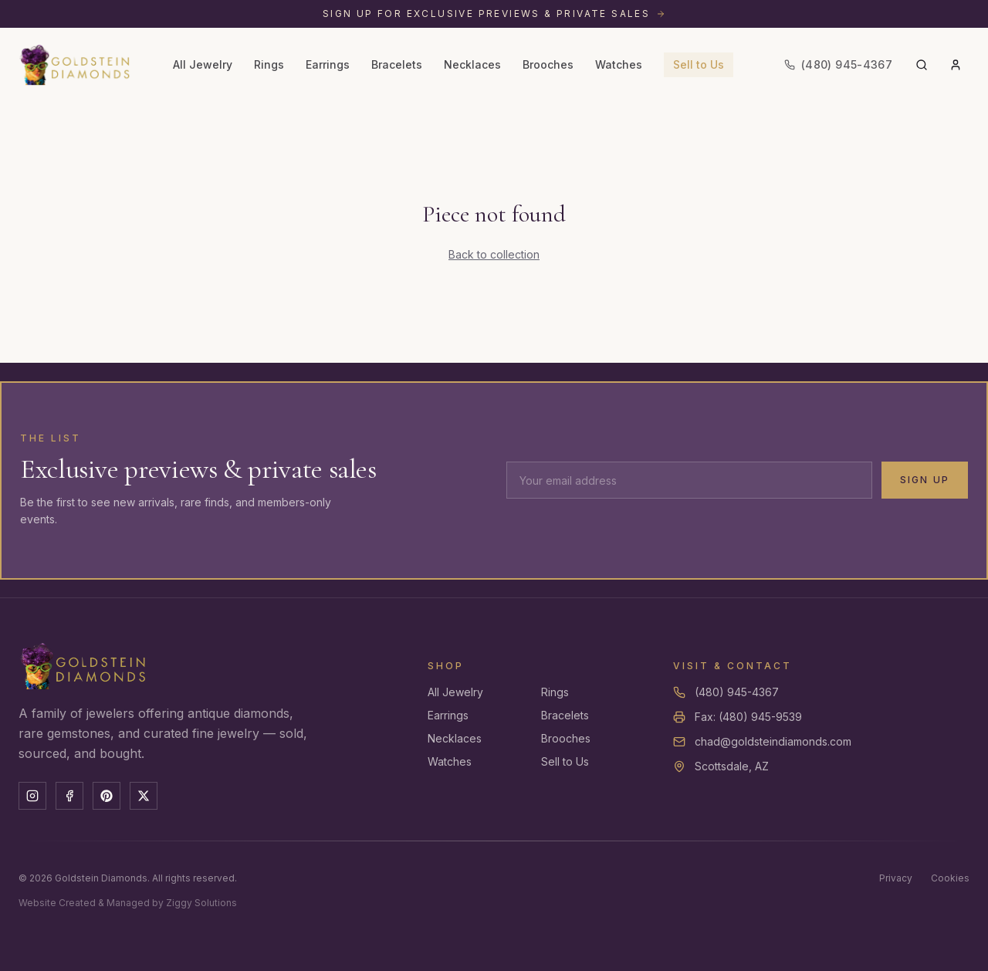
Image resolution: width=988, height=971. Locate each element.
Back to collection (494, 254)
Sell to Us (698, 64)
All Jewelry (202, 64)
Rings (269, 64)
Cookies (950, 878)
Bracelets (396, 64)
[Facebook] (69, 796)
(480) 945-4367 (737, 692)
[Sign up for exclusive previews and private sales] (494, 14)
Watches (618, 64)
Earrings (328, 64)
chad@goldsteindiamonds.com (773, 741)
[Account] (955, 65)
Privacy (895, 878)
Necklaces (472, 64)
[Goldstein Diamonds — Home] (75, 64)
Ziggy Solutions (201, 902)
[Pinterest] (106, 796)
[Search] (922, 65)
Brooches (548, 64)
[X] (143, 796)
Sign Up (924, 480)
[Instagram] (32, 796)
